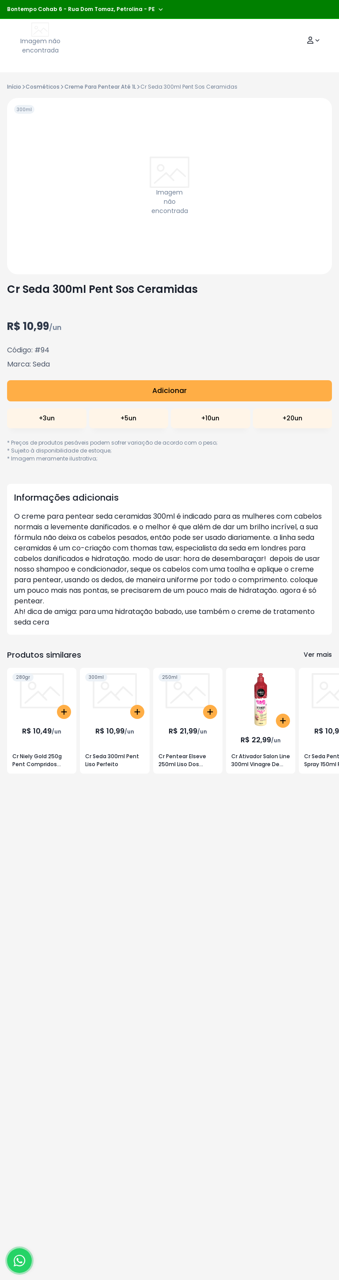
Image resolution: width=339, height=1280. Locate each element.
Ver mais (318, 654)
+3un (47, 418)
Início (14, 86)
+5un (128, 418)
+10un (210, 418)
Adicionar (169, 390)
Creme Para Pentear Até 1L (100, 86)
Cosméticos (43, 86)
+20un (292, 418)
